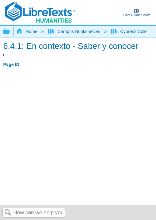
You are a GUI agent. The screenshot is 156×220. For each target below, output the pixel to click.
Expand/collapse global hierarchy (10, 31)
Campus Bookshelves (74, 31)
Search (7, 213)
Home (27, 31)
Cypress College (132, 31)
